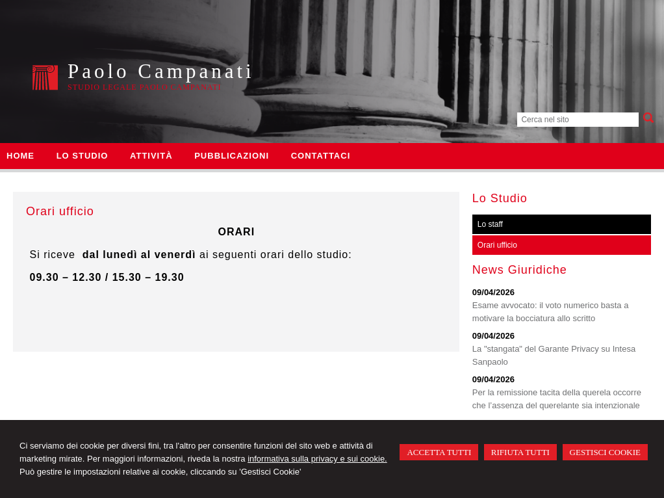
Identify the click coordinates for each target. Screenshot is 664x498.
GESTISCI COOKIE (605, 452)
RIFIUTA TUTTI (520, 452)
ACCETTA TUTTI (439, 452)
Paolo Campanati (161, 71)
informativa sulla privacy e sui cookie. (317, 459)
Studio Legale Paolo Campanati (144, 87)
